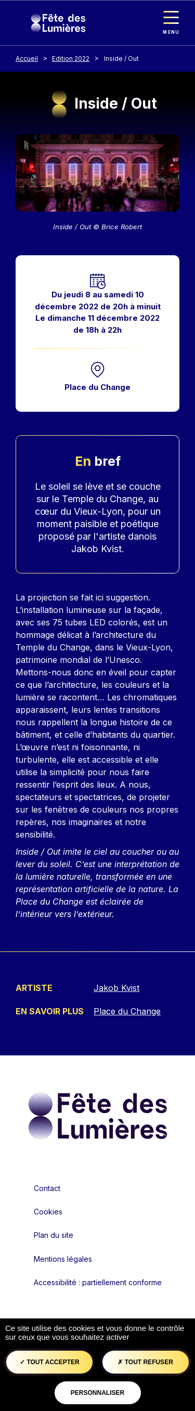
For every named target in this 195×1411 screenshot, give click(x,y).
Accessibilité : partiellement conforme (98, 1282)
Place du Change (97, 387)
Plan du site (53, 1235)
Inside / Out (121, 58)
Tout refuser (145, 1362)
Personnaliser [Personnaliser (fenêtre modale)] (97, 1392)
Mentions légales (63, 1259)
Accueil (27, 58)
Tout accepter (50, 1362)
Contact (47, 1188)
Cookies (48, 1211)
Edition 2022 (70, 58)
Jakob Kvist (116, 988)
